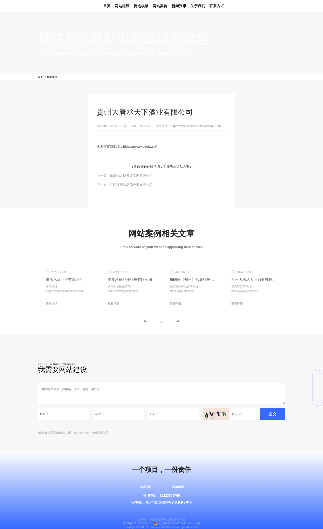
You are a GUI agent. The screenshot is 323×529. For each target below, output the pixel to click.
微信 (317, 375)
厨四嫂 (182, 519)
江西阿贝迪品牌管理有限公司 (131, 185)
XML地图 (195, 523)
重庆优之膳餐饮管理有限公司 (131, 175)
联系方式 (216, 6)
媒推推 (153, 519)
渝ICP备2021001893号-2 (137, 523)
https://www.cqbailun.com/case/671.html (196, 126)
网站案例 (160, 6)
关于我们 (198, 6)
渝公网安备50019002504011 (173, 523)
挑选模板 (141, 6)
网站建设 (122, 6)
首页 (107, 6)
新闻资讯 (179, 6)
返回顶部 (317, 400)
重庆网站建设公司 (168, 519)
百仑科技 (145, 126)
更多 (161, 321)
